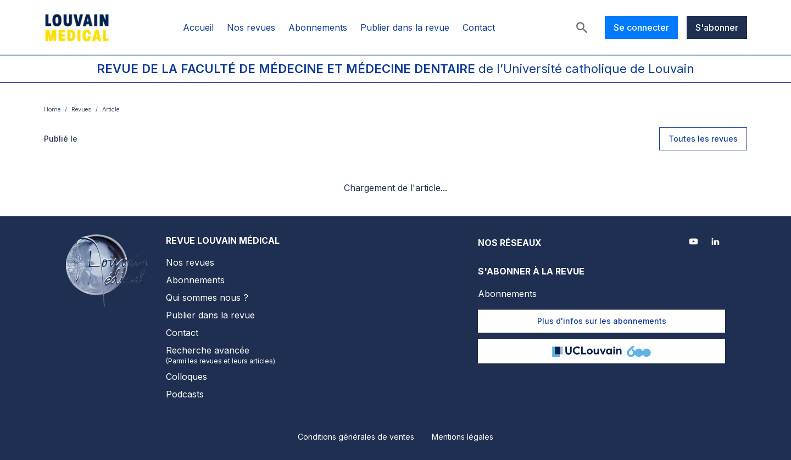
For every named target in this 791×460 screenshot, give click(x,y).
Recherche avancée (223, 355)
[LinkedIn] (716, 242)
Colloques (186, 376)
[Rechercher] (581, 27)
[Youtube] (694, 242)
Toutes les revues (703, 138)
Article (110, 109)
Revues (81, 109)
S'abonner (716, 27)
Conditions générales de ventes (356, 436)
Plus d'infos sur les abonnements (601, 321)
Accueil (198, 27)
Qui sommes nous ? (207, 297)
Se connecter (641, 27)
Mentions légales (462, 436)
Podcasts (185, 394)
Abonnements (317, 27)
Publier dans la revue (404, 27)
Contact (479, 27)
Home (52, 109)
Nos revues (251, 27)
